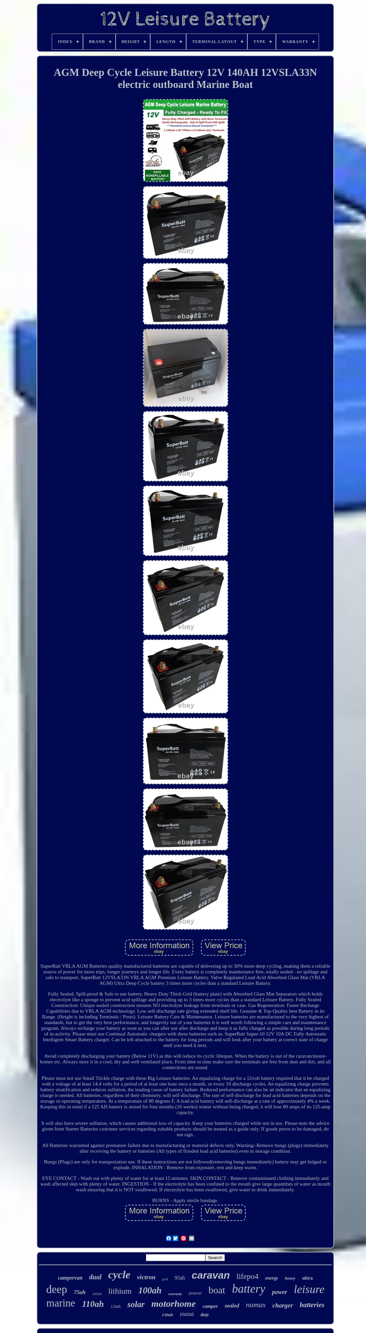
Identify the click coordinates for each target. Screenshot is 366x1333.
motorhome (173, 1303)
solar (136, 1304)
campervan (70, 1278)
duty (205, 1314)
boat (216, 1290)
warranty (175, 1294)
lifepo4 (247, 1276)
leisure (309, 1289)
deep (56, 1289)
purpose (195, 1293)
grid (165, 1279)
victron (146, 1277)
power (279, 1292)
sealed (232, 1305)
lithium (119, 1291)
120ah (116, 1306)
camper (210, 1306)
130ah (167, 1314)
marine (60, 1303)
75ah (80, 1292)
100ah (150, 1290)
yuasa (187, 1314)
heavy (290, 1278)
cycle (119, 1275)
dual (95, 1277)
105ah (97, 1294)
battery (248, 1288)
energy (271, 1278)
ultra (307, 1278)
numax (256, 1304)
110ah (93, 1304)
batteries (312, 1305)
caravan (211, 1275)
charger (282, 1305)
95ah (179, 1278)
